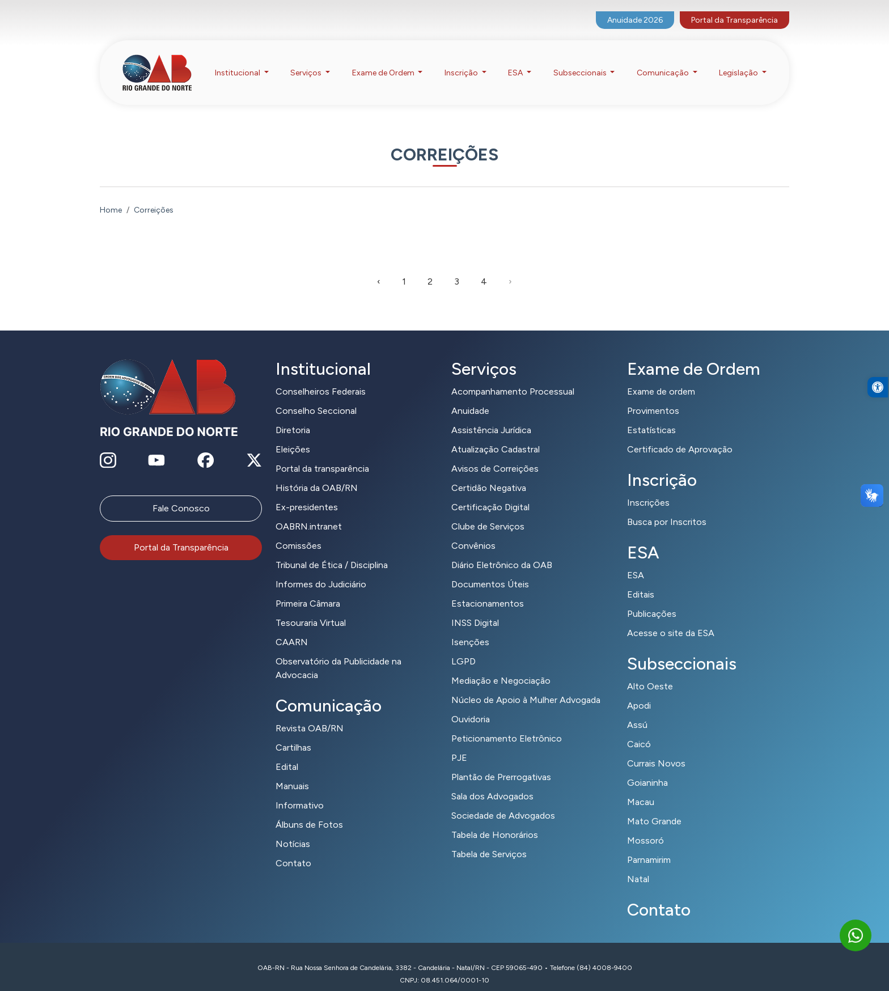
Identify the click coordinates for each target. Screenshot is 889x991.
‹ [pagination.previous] (378, 267)
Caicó (639, 730)
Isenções (470, 627)
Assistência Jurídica (491, 415)
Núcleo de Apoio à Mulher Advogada (525, 685)
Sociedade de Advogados (503, 801)
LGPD (463, 647)
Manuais (292, 771)
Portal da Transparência (734, 9)
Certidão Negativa (488, 473)
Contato (293, 849)
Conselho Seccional (316, 396)
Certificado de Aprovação (680, 435)
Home (111, 196)
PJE (459, 743)
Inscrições (648, 488)
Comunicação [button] (664, 61)
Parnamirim (649, 845)
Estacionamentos (487, 589)
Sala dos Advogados (492, 782)
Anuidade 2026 (635, 9)
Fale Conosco (181, 494)
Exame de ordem (661, 377)
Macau (640, 787)
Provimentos (653, 396)
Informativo (300, 791)
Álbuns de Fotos (309, 810)
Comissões (298, 531)
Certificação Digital (490, 493)
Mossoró (645, 826)
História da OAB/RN (317, 473)
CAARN (292, 627)
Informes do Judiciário (321, 570)
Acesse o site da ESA (670, 618)
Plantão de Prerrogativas (501, 762)
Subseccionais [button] (580, 61)
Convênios (473, 531)
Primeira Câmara (308, 589)
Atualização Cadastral (495, 435)
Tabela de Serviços (489, 840)
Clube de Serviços (487, 512)
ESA (635, 561)
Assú (637, 710)
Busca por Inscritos (666, 507)
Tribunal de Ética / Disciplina (332, 550)
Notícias (293, 829)
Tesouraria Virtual (311, 608)
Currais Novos (656, 749)
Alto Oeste (650, 672)
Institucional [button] (238, 61)
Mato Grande (654, 807)
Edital (287, 752)
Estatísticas (651, 415)
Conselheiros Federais (321, 377)
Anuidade (470, 396)
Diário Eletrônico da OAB (501, 550)
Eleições (293, 435)
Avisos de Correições (495, 454)
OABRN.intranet (309, 512)
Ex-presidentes (307, 493)
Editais (640, 580)
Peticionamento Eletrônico (506, 724)
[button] (877, 410)
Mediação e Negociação (501, 666)
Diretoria (293, 415)
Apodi (639, 691)
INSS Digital (475, 608)
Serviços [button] (306, 61)
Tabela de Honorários (494, 820)
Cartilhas (293, 733)
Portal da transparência (322, 454)
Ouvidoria (470, 705)
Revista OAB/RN (310, 714)
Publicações (651, 599)
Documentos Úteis (490, 570)
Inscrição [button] (462, 61)
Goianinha (647, 768)
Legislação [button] (739, 61)
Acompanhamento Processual (512, 377)
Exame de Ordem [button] (384, 61)
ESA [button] (516, 61)
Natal (638, 864)
